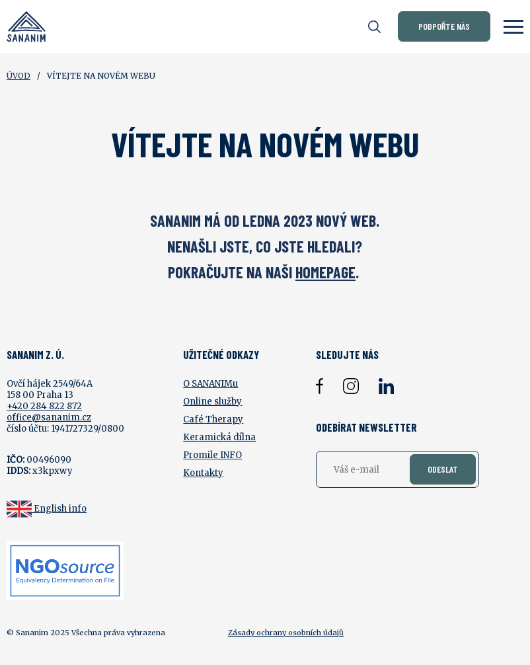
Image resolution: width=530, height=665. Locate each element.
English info (60, 508)
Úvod (18, 76)
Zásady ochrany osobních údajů (286, 632)
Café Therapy (213, 419)
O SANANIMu (210, 383)
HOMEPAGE (325, 272)
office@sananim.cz (49, 417)
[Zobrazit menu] (513, 26)
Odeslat (443, 469)
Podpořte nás (444, 26)
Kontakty (203, 473)
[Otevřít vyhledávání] (374, 26)
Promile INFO (212, 455)
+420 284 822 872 (44, 406)
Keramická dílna (219, 437)
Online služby (212, 401)
